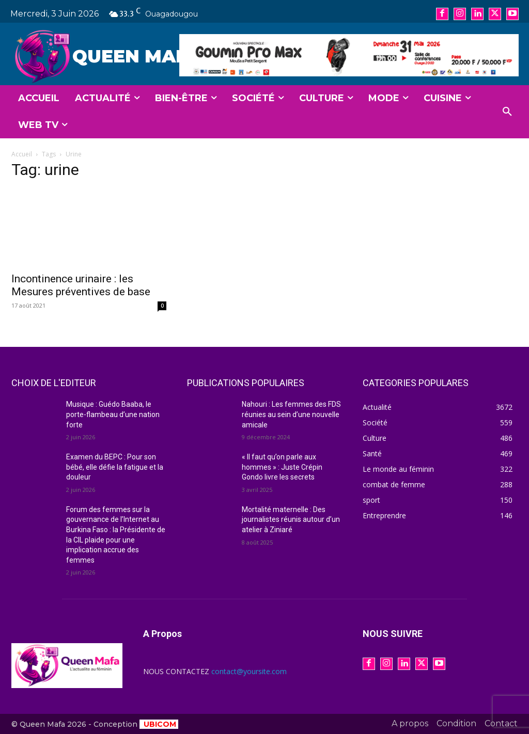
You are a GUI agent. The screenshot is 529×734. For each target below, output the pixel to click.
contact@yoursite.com (249, 671)
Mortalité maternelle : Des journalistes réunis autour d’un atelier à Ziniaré (291, 519)
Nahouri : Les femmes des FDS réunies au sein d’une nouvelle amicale (291, 414)
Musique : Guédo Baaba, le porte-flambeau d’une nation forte (113, 414)
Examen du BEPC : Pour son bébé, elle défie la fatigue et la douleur (114, 467)
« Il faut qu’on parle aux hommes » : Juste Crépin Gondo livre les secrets (282, 467)
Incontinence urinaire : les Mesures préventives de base (80, 285)
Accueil (21, 154)
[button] (507, 112)
